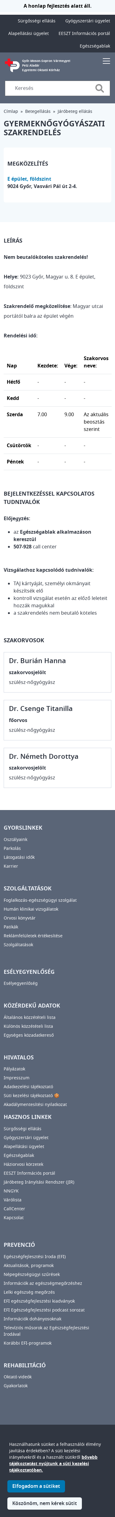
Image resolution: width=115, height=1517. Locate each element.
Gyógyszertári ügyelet (87, 21)
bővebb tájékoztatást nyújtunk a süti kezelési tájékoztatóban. (53, 1472)
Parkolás (12, 848)
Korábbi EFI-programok (28, 1343)
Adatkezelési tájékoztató (28, 1087)
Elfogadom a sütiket (36, 1494)
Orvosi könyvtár (20, 918)
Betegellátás (38, 111)
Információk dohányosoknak (32, 1319)
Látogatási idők (19, 857)
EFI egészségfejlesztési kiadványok (39, 1301)
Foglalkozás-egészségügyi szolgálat (40, 900)
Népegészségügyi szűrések (32, 1274)
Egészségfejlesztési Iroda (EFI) (35, 1257)
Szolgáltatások (18, 945)
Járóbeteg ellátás (75, 111)
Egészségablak (95, 46)
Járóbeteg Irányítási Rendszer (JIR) (39, 1182)
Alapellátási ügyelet (28, 33)
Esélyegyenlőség (21, 983)
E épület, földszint (29, 179)
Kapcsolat (14, 1218)
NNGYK (11, 1191)
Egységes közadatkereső (29, 1035)
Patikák (11, 927)
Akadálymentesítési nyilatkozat (35, 1104)
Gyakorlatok (16, 1386)
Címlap (11, 111)
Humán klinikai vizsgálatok (31, 909)
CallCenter (14, 1209)
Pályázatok (14, 1069)
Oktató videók (18, 1377)
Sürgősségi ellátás (37, 21)
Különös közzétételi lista (28, 1026)
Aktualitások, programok (29, 1265)
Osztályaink (15, 839)
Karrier (11, 866)
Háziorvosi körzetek (23, 1164)
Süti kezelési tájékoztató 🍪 (31, 1096)
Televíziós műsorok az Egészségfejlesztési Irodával (46, 1331)
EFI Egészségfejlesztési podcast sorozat (44, 1310)
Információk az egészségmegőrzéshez (43, 1283)
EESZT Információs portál (84, 33)
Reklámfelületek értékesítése (33, 936)
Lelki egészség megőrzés (29, 1292)
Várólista (12, 1200)
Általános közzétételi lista (30, 1017)
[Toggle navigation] (106, 60)
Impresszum (16, 1078)
